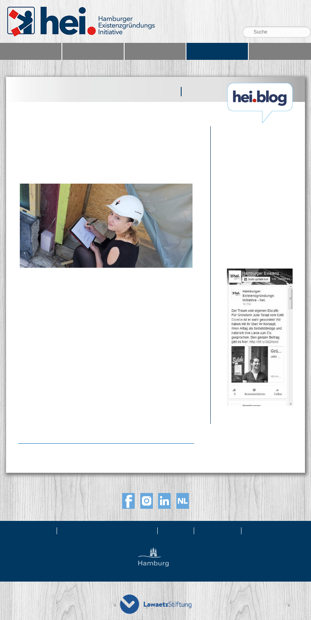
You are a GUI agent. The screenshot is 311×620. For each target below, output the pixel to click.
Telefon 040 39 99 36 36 (275, 15)
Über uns (37, 530)
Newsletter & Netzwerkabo (107, 530)
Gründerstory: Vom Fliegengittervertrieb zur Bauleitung (78, 153)
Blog (217, 51)
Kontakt (176, 530)
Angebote (92, 51)
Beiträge (160, 91)
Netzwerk (154, 51)
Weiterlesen (38, 422)
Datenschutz (268, 530)
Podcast (202, 91)
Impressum (218, 530)
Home (30, 51)
